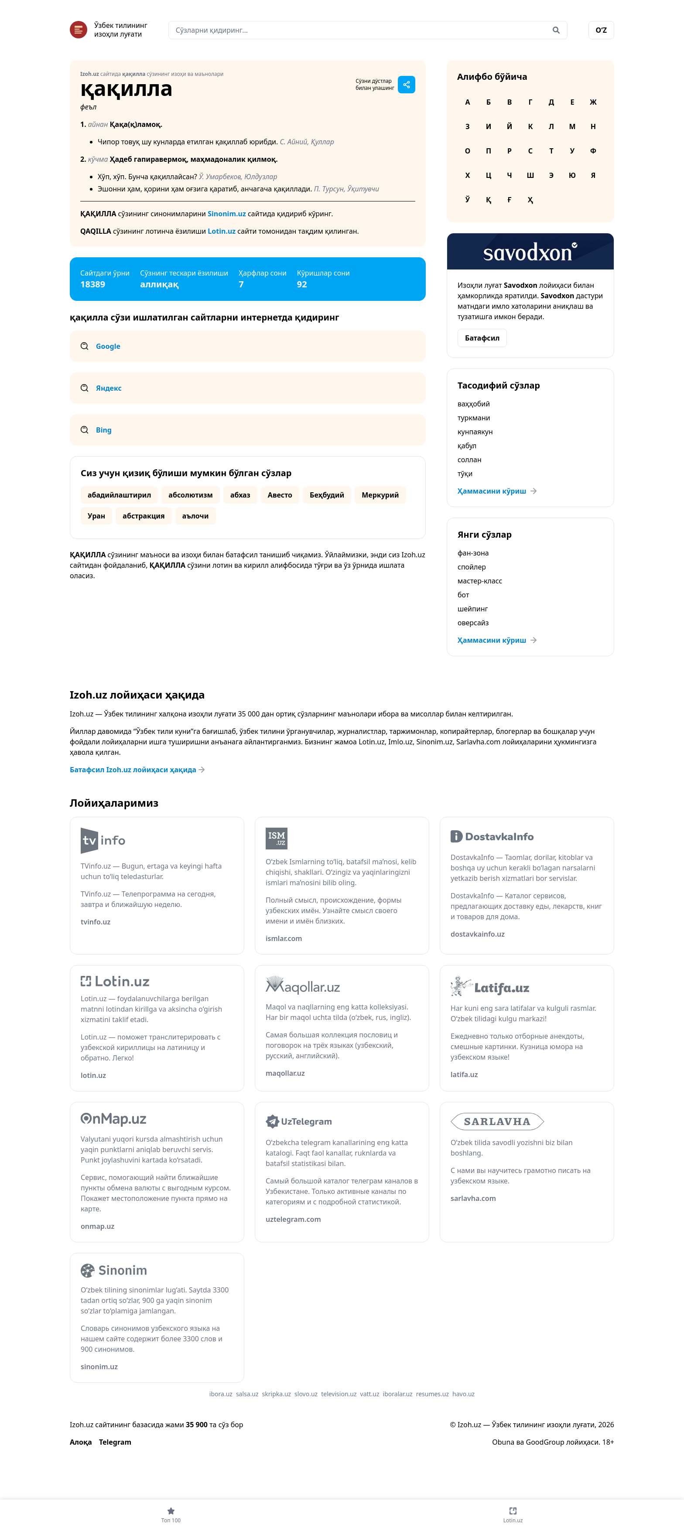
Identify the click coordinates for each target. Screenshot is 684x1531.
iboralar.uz (398, 1394)
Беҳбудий (327, 495)
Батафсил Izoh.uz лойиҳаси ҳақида (138, 769)
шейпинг (473, 609)
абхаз (240, 495)
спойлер (472, 567)
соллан (470, 459)
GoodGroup (545, 1442)
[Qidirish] (556, 30)
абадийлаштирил (119, 495)
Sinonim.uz (227, 213)
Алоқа (81, 1442)
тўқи (465, 473)
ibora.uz (221, 1394)
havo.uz (463, 1394)
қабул (467, 445)
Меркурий (380, 495)
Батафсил (482, 338)
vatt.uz (370, 1394)
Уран (96, 516)
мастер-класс (480, 581)
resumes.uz (432, 1394)
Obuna (503, 1442)
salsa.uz (247, 1394)
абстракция (143, 516)
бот (463, 595)
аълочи (195, 516)
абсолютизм (190, 495)
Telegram (115, 1442)
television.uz (338, 1394)
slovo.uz (306, 1394)
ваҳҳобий (474, 404)
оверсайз (473, 622)
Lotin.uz (222, 231)
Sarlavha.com (478, 742)
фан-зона (473, 553)
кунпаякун (475, 431)
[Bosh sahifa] (108, 29)
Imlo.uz (400, 742)
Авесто (280, 495)
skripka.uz (276, 1394)
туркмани (474, 418)
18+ (608, 1442)
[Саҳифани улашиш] (406, 84)
